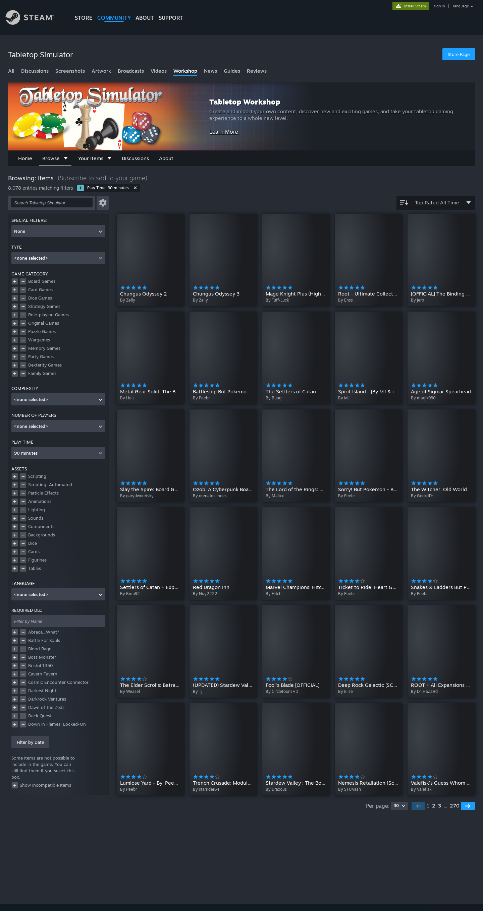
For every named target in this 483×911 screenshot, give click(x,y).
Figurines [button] (37, 560)
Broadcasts (131, 71)
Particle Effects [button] (43, 493)
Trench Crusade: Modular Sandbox (233, 782)
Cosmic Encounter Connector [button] (58, 682)
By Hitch (273, 593)
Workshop (185, 71)
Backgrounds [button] (41, 534)
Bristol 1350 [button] (40, 665)
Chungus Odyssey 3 (216, 293)
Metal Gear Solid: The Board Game (160, 391)
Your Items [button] (95, 158)
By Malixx (275, 495)
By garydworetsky (137, 495)
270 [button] (455, 805)
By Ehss (345, 300)
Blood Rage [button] (39, 648)
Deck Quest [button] (40, 715)
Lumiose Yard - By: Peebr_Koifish (159, 782)
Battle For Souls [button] (44, 640)
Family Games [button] (42, 373)
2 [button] (433, 805)
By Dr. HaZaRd (424, 691)
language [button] (461, 6)
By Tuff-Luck (277, 300)
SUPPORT (171, 17)
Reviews (257, 71)
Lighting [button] (36, 509)
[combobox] (58, 231)
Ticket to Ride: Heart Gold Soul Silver (382, 587)
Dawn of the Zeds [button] (46, 707)
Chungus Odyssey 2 (143, 293)
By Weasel (130, 691)
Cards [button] (34, 551)
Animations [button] (39, 501)
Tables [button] (34, 568)
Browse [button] (55, 158)
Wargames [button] (39, 339)
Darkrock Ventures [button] (47, 699)
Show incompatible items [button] (41, 785)
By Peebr (201, 397)
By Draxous (276, 789)
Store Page (459, 54)
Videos (159, 71)
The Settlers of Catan (291, 391)
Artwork (101, 71)
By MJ (344, 397)
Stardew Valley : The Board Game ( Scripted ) (319, 782)
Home (25, 158)
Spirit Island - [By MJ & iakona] (373, 391)
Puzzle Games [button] (42, 331)
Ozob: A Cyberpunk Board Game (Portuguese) (247, 489)
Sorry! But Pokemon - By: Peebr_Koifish (385, 489)
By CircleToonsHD (282, 691)
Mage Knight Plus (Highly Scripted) (307, 293)
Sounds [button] (35, 518)
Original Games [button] (43, 323)
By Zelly (127, 300)
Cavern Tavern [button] (42, 673)
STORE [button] (84, 17)
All (11, 71)
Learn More (223, 131)
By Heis (127, 397)
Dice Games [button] (40, 298)
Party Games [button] (41, 356)
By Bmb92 (130, 593)
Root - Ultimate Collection (369, 293)
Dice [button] (32, 543)
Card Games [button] (40, 289)
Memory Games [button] (44, 348)
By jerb (417, 300)
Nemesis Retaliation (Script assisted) (381, 782)
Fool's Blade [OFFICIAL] (292, 684)
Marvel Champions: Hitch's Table (304, 587)
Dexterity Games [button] (45, 365)
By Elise (345, 691)
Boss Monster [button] (42, 657)
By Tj (197, 691)
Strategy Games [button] (44, 306)
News (210, 71)
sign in (439, 6)
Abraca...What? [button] (43, 632)
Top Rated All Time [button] (436, 202)
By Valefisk (421, 789)
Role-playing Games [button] (48, 314)
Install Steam (415, 6)
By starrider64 (206, 789)
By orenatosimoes (210, 495)
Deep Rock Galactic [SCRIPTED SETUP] (383, 684)
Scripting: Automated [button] (50, 484)
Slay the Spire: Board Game (152, 489)
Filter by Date (30, 742)
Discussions (35, 71)
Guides (232, 71)
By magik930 (423, 397)
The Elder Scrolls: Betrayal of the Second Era (173, 684)
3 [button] (439, 805)
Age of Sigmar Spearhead (441, 391)
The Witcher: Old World (439, 489)
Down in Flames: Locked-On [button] (57, 724)
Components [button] (41, 526)
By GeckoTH (422, 495)
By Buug (273, 397)
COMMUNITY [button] (114, 17)
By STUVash (349, 789)
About (145, 17)
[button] (103, 203)
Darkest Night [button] (42, 690)
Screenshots (70, 71)
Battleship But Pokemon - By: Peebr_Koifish (245, 391)
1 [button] (428, 805)
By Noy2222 (205, 593)
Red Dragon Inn (211, 587)
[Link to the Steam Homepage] (34, 18)
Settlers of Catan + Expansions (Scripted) (168, 587)
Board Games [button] (41, 281)
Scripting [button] (37, 476)
